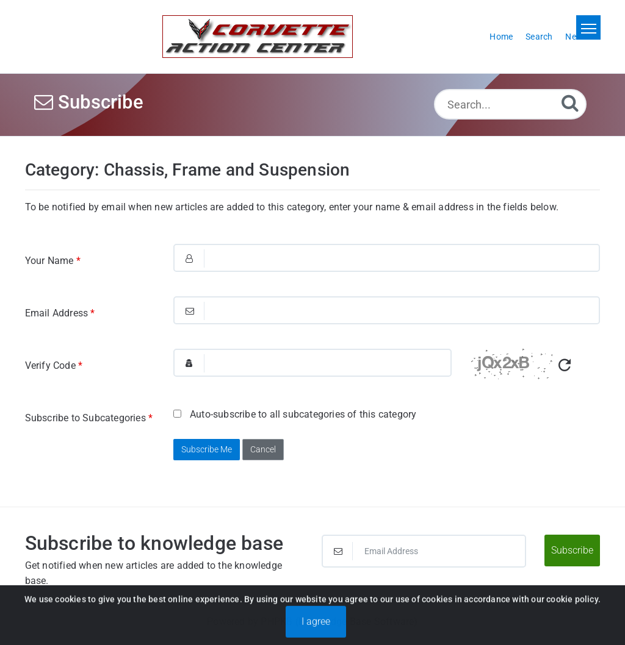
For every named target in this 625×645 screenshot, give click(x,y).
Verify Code (54, 365)
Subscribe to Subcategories (89, 418)
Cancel (263, 449)
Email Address (60, 313)
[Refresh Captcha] (564, 365)
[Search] (570, 102)
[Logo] (257, 36)
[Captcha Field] (312, 363)
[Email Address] (424, 551)
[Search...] (510, 104)
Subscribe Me (206, 449)
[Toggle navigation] (588, 27)
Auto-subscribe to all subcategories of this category (295, 414)
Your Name (53, 260)
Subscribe (572, 550)
